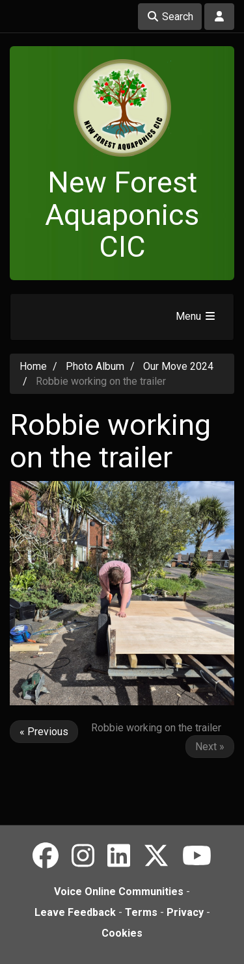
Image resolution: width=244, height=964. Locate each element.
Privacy (185, 912)
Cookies (122, 933)
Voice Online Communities (118, 891)
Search (169, 16)
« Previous (44, 731)
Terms (141, 912)
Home (33, 366)
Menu (196, 316)
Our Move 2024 (178, 366)
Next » (209, 746)
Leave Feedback (75, 912)
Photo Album (95, 366)
